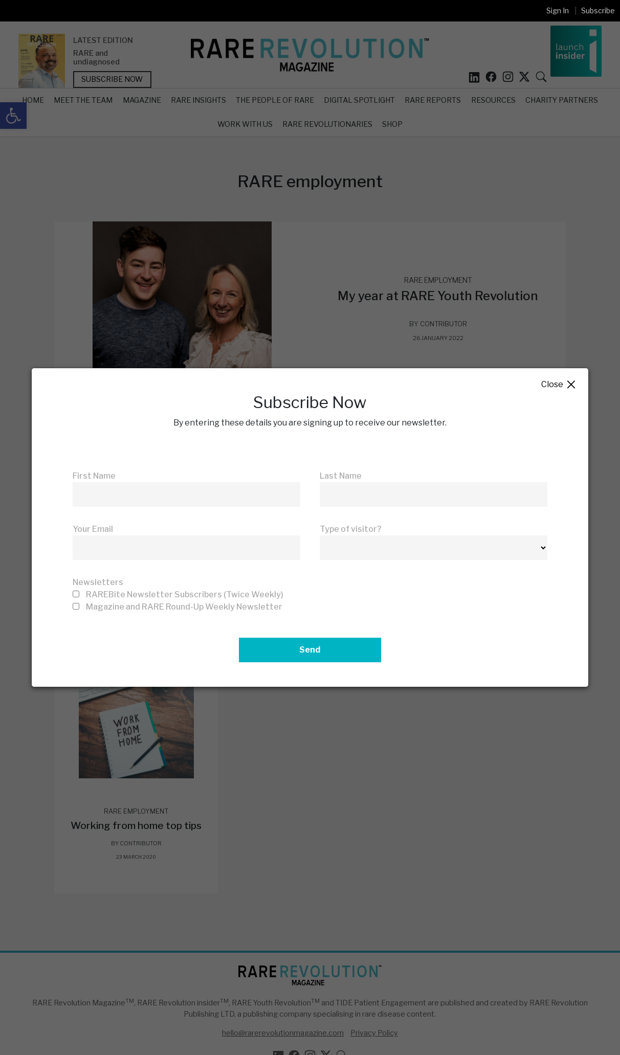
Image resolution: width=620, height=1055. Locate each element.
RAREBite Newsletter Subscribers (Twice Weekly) (184, 594)
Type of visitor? (351, 529)
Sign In (557, 10)
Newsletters (98, 582)
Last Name (341, 476)
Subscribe (598, 10)
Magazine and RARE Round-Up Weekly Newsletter (184, 607)
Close (559, 384)
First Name (94, 476)
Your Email (93, 529)
